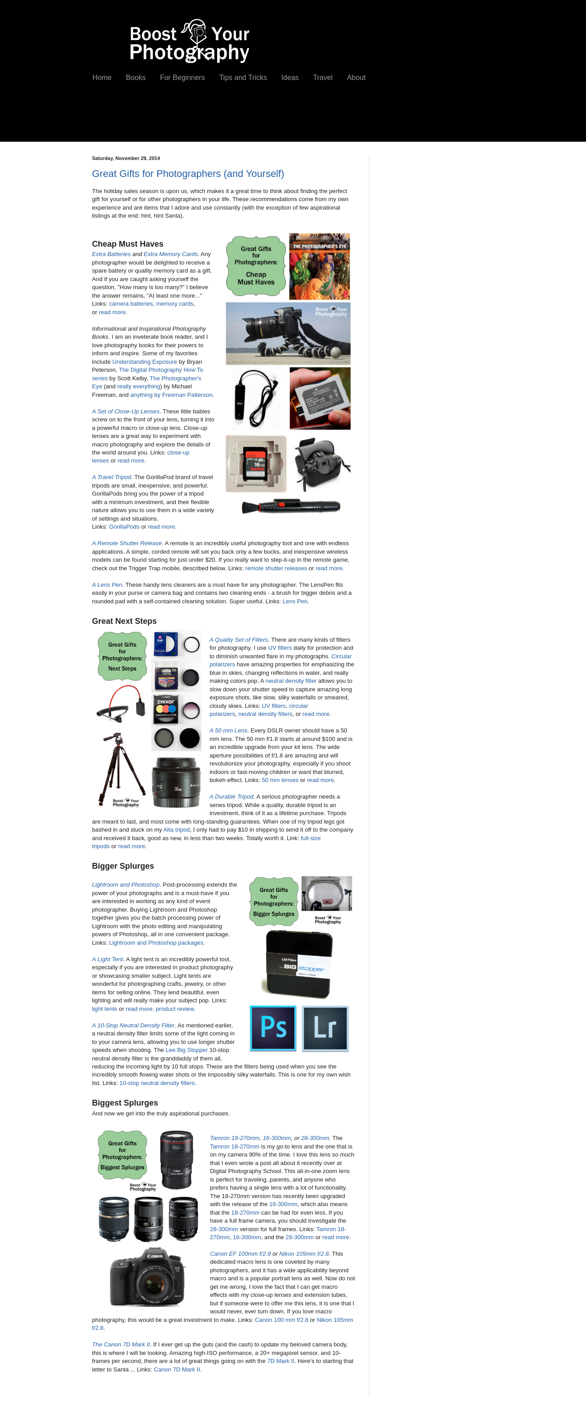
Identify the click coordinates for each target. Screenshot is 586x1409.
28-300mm (315, 1138)
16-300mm (277, 1138)
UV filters (280, 647)
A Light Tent (107, 959)
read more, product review (160, 1008)
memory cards (175, 303)
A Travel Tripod (111, 477)
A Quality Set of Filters (238, 639)
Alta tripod (176, 829)
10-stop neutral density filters (157, 1083)
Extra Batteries (111, 254)
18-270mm (245, 1212)
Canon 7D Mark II (177, 1369)
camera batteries (131, 303)
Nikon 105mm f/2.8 (304, 1253)
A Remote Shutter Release (127, 543)
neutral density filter (291, 680)
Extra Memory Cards (171, 254)
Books (136, 77)
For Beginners (182, 77)
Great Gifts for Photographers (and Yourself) (188, 173)
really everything (138, 386)
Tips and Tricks (243, 77)
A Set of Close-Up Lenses (125, 411)
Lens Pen (295, 601)
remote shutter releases (276, 568)
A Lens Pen (107, 584)
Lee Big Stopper (187, 1050)
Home (102, 77)
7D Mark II (280, 1361)
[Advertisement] (247, 119)
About (356, 77)
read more (112, 312)
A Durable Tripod (231, 796)
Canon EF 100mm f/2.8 (240, 1253)
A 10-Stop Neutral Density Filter (133, 1025)
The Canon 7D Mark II (121, 1344)
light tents (104, 1008)
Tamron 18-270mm (235, 1138)
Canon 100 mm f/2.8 (282, 1319)
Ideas (290, 77)
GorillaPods (124, 526)
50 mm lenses (280, 780)
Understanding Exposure (144, 361)
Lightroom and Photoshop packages (156, 942)
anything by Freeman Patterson (171, 394)
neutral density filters (266, 714)
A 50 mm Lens (228, 730)
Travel (323, 77)
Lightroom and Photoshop (125, 884)
